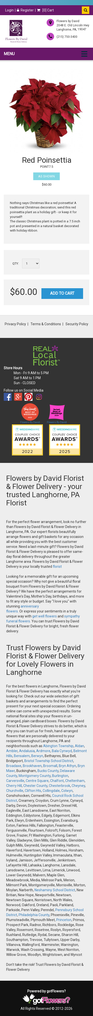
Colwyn (67, 791)
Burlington (60, 776)
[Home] (16, 31)
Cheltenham (75, 781)
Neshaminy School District (54, 890)
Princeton (63, 920)
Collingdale (51, 791)
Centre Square (37, 781)
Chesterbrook (59, 786)
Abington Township (58, 746)
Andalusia (27, 751)
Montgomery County (35, 776)
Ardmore (43, 751)
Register (25, 10)
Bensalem (22, 756)
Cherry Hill (14, 786)
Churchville (14, 791)
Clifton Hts (33, 791)
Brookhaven (32, 766)
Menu (9, 53)
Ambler (12, 751)
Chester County (35, 786)
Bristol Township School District (48, 761)
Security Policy (76, 324)
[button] (85, 10)
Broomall (50, 766)
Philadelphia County (34, 915)
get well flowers (44, 616)
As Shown (46, 176)
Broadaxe (13, 766)
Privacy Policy (15, 324)
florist (57, 567)
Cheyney (78, 786)
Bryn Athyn (67, 766)
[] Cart (45, 10)
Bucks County (48, 771)
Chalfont (57, 781)
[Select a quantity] (30, 263)
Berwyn (37, 756)
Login (9, 10)
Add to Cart (62, 293)
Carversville (15, 781)
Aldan (79, 746)
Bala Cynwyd (62, 751)
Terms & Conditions (46, 324)
